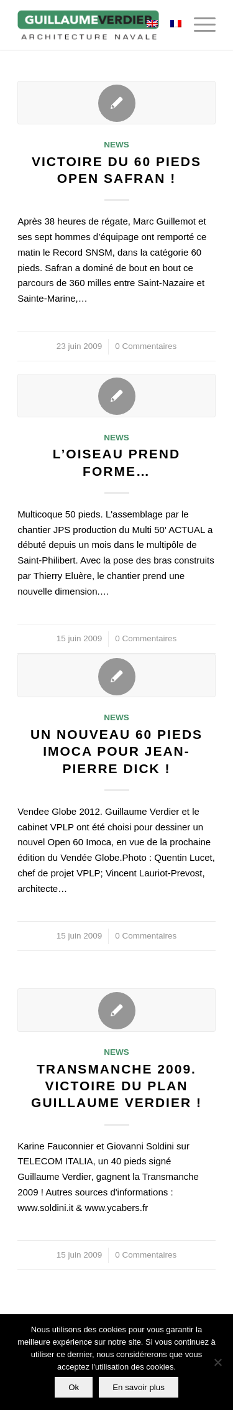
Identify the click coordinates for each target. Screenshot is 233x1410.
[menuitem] (198, 25)
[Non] (217, 1362)
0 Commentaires (145, 346)
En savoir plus (138, 1387)
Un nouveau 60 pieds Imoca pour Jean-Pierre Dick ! (116, 751)
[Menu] (198, 25)
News (116, 144)
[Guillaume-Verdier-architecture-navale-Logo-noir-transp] (96, 25)
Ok (73, 1387)
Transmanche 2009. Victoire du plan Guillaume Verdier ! (116, 1086)
